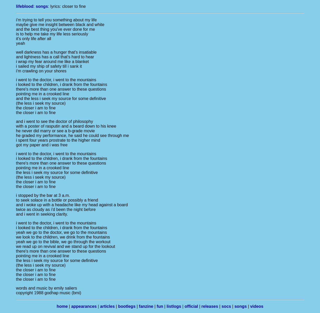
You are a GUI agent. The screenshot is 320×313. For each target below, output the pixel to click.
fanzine (146, 306)
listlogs (174, 306)
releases (209, 306)
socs (226, 306)
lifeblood (24, 6)
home (62, 306)
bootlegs (127, 306)
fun (160, 306)
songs (42, 6)
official (191, 306)
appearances (84, 306)
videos (256, 306)
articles (107, 306)
